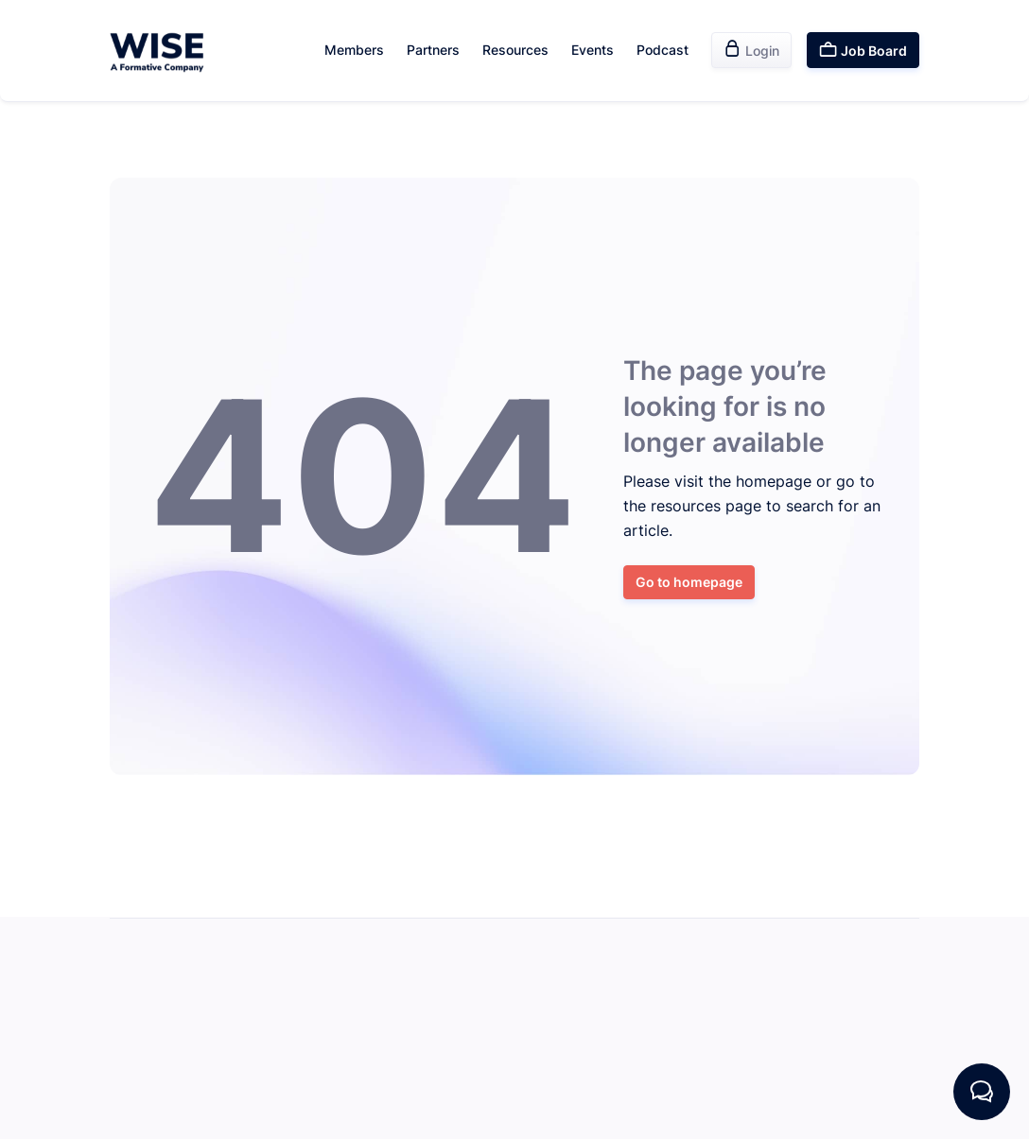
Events (592, 50)
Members (354, 50)
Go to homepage (689, 582)
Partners (433, 50)
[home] (157, 50)
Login (751, 49)
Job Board (863, 49)
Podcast (663, 50)
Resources (515, 50)
